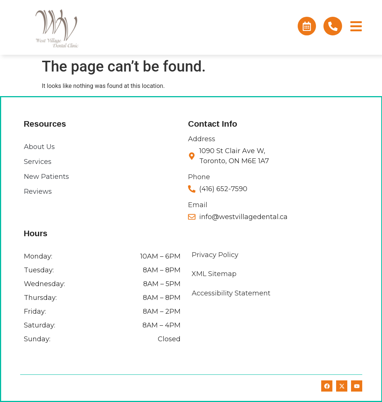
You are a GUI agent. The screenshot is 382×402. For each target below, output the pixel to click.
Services (37, 162)
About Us (39, 147)
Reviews (38, 191)
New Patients (46, 176)
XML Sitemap (214, 274)
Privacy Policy (215, 255)
